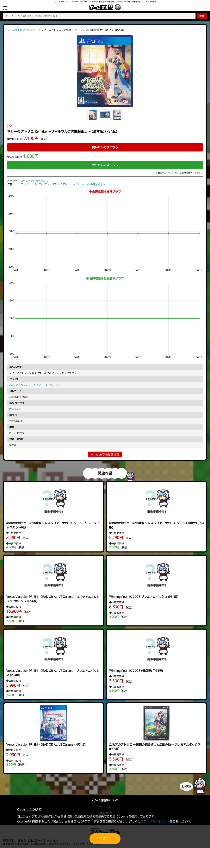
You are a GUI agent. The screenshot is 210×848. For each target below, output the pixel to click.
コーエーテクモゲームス (34, 180)
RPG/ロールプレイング (48, 385)
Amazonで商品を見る (105, 454)
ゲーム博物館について (105, 800)
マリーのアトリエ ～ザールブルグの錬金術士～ (78, 184)
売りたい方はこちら (105, 165)
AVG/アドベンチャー (21, 385)
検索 (201, 16)
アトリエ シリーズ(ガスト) (36, 184)
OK (105, 838)
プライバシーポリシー (155, 821)
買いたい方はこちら (105, 147)
